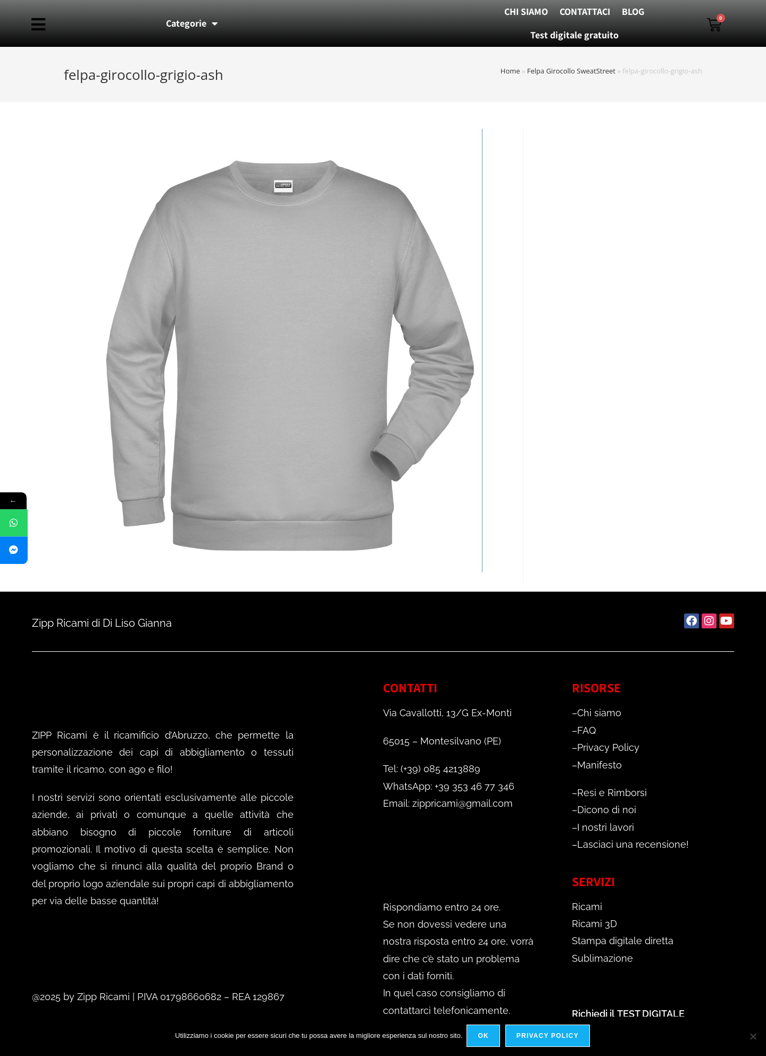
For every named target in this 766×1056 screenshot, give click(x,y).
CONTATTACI (585, 11)
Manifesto (599, 765)
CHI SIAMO (526, 11)
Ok (484, 1037)
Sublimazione (602, 958)
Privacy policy (549, 1037)
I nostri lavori (605, 827)
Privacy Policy (608, 747)
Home (510, 71)
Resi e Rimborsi (612, 792)
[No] (752, 1037)
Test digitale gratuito (574, 35)
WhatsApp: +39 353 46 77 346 (448, 786)
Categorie (192, 23)
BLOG (633, 11)
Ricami (587, 906)
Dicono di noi (606, 809)
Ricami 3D (594, 923)
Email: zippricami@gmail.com (448, 803)
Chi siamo (599, 712)
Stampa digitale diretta (622, 940)
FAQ (586, 730)
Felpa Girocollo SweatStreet (571, 71)
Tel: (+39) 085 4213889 (431, 768)
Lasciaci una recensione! (633, 844)
